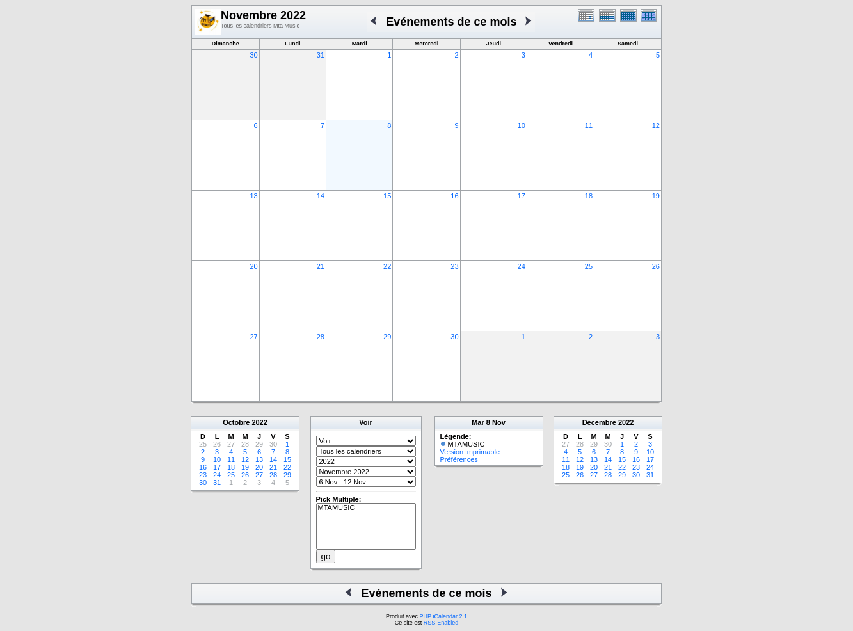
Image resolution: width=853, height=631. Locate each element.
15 (387, 196)
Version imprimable (470, 452)
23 (454, 266)
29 (387, 336)
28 (320, 336)
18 (589, 196)
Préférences (459, 459)
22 (387, 266)
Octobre (236, 422)
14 (320, 196)
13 (253, 196)
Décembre (599, 422)
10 (521, 125)
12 (656, 125)
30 (253, 55)
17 (521, 196)
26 (656, 266)
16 (454, 196)
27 (253, 336)
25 (589, 266)
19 (656, 196)
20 (253, 266)
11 (589, 125)
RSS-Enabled (441, 622)
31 (320, 55)
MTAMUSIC (366, 508)
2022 (259, 422)
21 (320, 266)
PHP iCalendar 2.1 (443, 616)
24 (521, 266)
